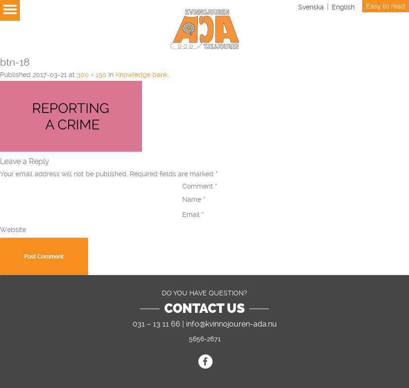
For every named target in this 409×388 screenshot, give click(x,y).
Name (193, 199)
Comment (199, 186)
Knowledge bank (142, 74)
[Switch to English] (343, 6)
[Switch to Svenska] (311, 6)
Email (193, 214)
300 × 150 (92, 74)
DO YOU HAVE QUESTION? (204, 293)
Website (13, 229)
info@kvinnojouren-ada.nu (231, 323)
